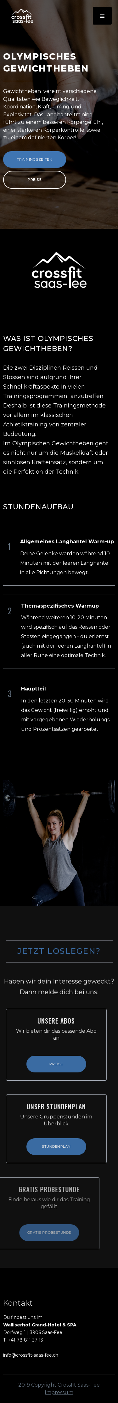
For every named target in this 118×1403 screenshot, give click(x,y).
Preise (35, 179)
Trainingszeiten (35, 159)
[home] (19, 16)
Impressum (59, 1392)
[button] (102, 16)
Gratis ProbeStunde (41, 1232)
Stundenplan (52, 1146)
